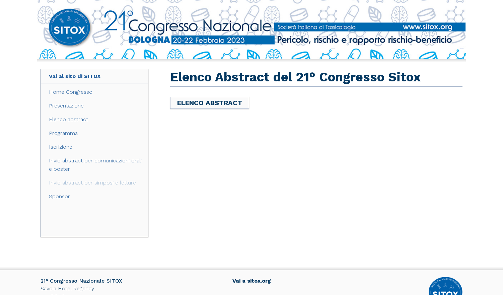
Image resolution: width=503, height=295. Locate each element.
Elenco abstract (68, 119)
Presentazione (66, 105)
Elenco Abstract (209, 103)
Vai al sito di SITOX (75, 76)
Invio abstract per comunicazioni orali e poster (95, 164)
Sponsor (59, 196)
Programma (63, 133)
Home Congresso (70, 92)
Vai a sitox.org (251, 281)
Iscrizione (60, 147)
